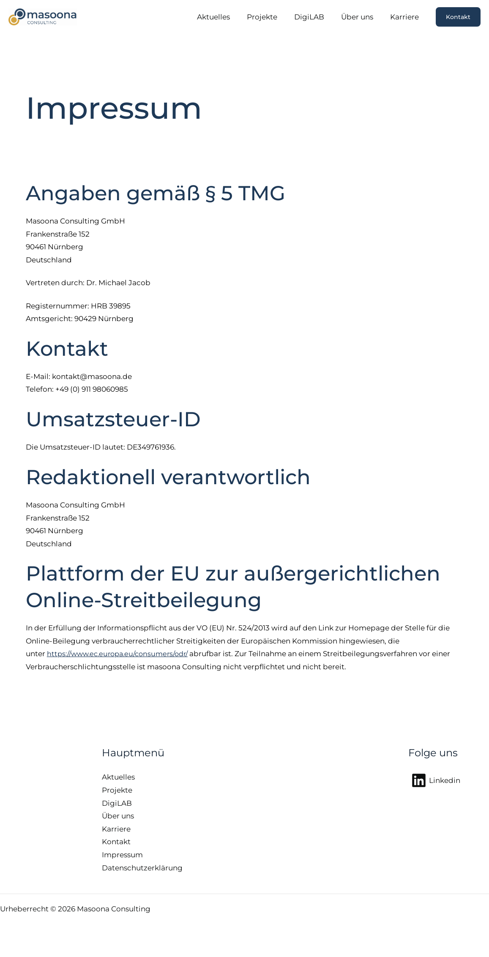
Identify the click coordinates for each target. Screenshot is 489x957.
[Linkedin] (435, 780)
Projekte (271, 17)
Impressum (122, 855)
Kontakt (116, 841)
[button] (458, 17)
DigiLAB (316, 17)
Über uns (361, 17)
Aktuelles (224, 17)
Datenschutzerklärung (142, 868)
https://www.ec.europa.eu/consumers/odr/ (122, 653)
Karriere (405, 17)
